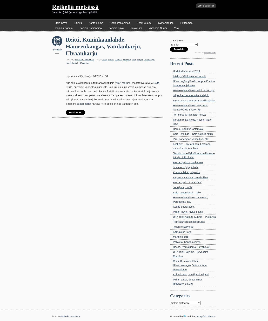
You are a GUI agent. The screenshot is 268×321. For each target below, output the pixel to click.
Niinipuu (127, 59)
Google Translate (210, 53)
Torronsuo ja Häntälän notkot (189, 114)
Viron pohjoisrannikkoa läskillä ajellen (194, 100)
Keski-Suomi (144, 22)
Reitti (156, 82)
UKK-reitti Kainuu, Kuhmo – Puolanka (194, 216)
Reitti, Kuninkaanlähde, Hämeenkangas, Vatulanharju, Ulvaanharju (103, 46)
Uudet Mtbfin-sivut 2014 (186, 71)
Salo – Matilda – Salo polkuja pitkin (193, 133)
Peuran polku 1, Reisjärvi (187, 182)
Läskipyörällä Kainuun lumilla (189, 76)
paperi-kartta (84, 103)
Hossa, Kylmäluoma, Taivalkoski (191, 246)
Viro (176, 28)
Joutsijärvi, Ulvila (182, 187)
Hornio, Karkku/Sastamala (188, 128)
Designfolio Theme (205, 316)
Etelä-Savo (61, 22)
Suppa (140, 59)
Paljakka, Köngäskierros (186, 241)
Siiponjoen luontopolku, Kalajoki (191, 95)
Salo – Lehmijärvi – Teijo (187, 192)
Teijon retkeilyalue (183, 226)
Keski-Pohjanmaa (120, 22)
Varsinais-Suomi (158, 28)
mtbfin (59, 50)
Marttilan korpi (181, 236)
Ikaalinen (79, 59)
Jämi (104, 59)
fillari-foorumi (123, 82)
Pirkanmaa (186, 22)
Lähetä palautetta (206, 6)
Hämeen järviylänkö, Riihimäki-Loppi (194, 90)
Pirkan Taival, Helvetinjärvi (188, 211)
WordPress (184, 316)
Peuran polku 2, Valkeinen (188, 162)
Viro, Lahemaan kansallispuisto (190, 138)
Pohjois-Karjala (64, 28)
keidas (111, 59)
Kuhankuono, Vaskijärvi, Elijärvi (191, 274)
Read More (75, 112)
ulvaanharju (149, 59)
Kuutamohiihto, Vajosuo (186, 172)
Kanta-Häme (96, 22)
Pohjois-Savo (116, 28)
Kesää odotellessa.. (184, 206)
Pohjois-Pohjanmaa (90, 28)
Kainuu (78, 22)
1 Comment (83, 63)
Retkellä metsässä (75, 6)
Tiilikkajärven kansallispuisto (189, 221)
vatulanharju (71, 63)
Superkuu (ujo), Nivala (185, 167)
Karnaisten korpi (182, 231)
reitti (134, 59)
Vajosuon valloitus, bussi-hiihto (190, 177)
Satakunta (136, 28)
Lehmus (118, 59)
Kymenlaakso (165, 22)
